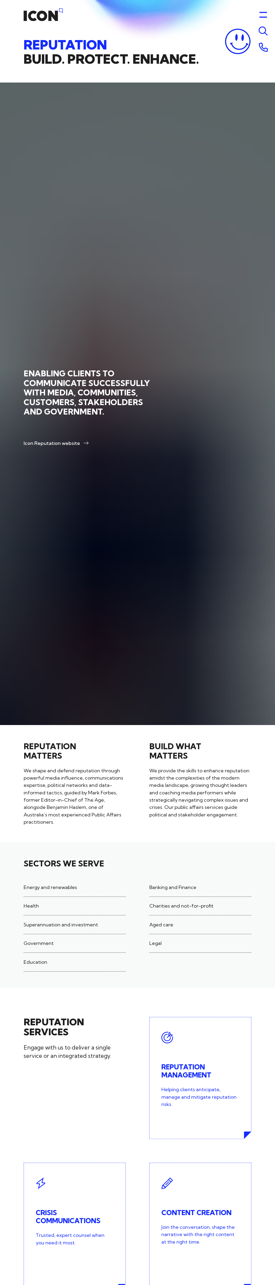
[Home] (43, 14)
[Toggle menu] (263, 31)
